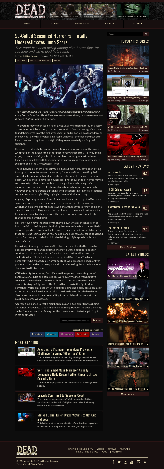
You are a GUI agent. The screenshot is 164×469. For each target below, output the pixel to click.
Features (125, 449)
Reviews (112, 449)
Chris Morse (115, 130)
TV (91, 449)
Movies (83, 449)
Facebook (37, 334)
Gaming (72, 449)
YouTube (82, 334)
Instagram (67, 334)
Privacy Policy (36, 464)
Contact (117, 451)
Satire (57, 60)
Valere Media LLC (31, 461)
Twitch (96, 334)
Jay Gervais (115, 71)
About (105, 451)
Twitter (52, 334)
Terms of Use (22, 464)
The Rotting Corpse (28, 56)
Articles (21, 60)
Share (97, 320)
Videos (100, 449)
